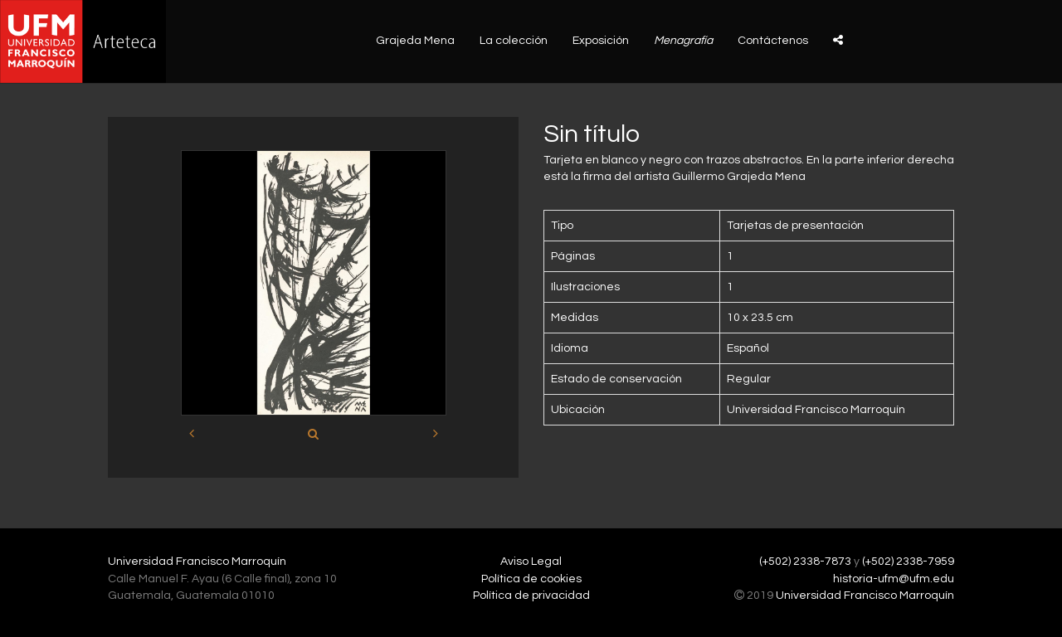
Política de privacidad (531, 595)
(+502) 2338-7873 (805, 561)
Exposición (600, 40)
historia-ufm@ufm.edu (893, 579)
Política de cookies (531, 579)
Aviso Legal (531, 561)
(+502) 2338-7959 (908, 561)
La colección (514, 40)
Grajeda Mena (415, 40)
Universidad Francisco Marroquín (197, 561)
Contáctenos (773, 40)
